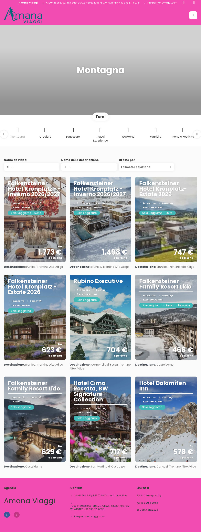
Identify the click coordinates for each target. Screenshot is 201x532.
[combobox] (89, 167)
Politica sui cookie (147, 502)
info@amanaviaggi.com (162, 2)
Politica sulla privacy (149, 495)
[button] (193, 15)
